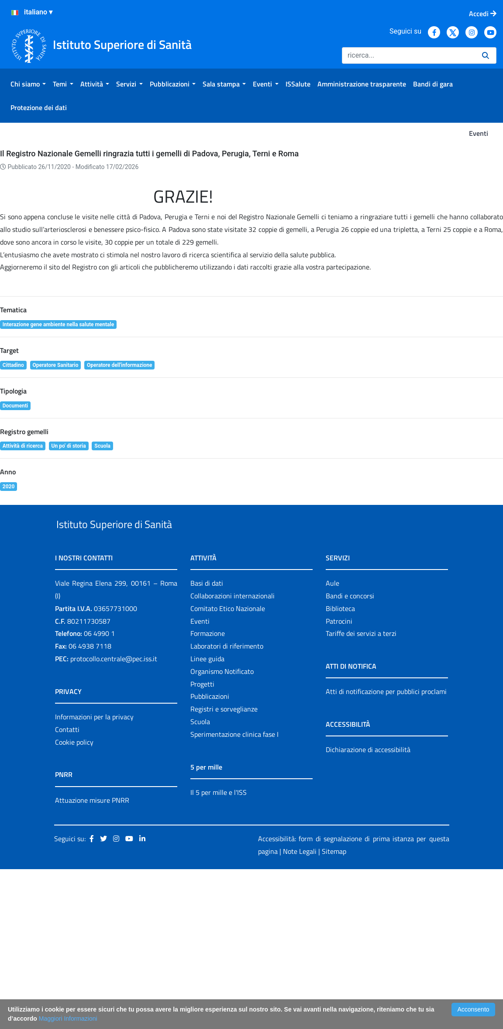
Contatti (67, 889)
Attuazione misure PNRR (92, 960)
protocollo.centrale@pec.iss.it (113, 818)
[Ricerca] (408, 55)
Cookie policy (74, 902)
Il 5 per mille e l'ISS (218, 952)
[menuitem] (28, 84)
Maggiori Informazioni (68, 1018)
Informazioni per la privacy (94, 876)
